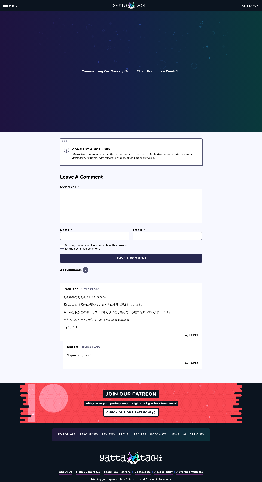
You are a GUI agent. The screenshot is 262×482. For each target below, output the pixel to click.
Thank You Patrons (117, 472)
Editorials (67, 434)
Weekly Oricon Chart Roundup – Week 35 (146, 71)
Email (139, 230)
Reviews (108, 434)
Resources (89, 434)
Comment (69, 186)
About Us (65, 472)
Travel (124, 434)
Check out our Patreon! (130, 412)
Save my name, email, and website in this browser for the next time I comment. (96, 246)
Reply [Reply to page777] (192, 335)
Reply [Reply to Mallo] (192, 363)
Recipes (140, 434)
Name (66, 230)
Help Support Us (88, 472)
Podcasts (158, 434)
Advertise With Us (189, 472)
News (175, 434)
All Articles (193, 434)
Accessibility (163, 472)
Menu (10, 5)
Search (250, 5)
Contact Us (143, 472)
